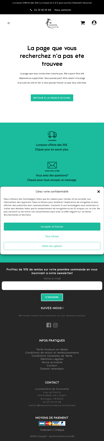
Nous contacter (63, 10)
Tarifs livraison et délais (52, 349)
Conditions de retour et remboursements (52, 352)
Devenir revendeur (52, 368)
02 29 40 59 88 (40, 10)
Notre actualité (52, 362)
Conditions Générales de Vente (52, 355)
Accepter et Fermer (52, 226)
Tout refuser (52, 236)
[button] (98, 191)
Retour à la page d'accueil (52, 97)
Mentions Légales (52, 359)
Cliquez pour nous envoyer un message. (52, 180)
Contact (52, 365)
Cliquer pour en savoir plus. (52, 149)
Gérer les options (52, 245)
